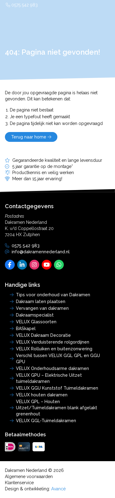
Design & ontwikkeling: (35, 488)
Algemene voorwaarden (29, 476)
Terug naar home (31, 136)
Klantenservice (19, 482)
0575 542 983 (22, 4)
